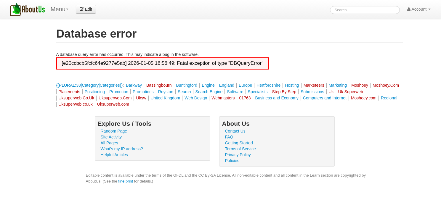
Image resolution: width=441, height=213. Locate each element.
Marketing (338, 85)
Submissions (312, 91)
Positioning (95, 91)
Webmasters (223, 98)
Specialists (258, 91)
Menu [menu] (59, 9)
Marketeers (314, 85)
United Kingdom (165, 98)
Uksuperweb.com (113, 104)
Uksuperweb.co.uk (76, 104)
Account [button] (419, 9)
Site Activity (111, 137)
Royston (165, 91)
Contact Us (235, 131)
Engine (208, 85)
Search (184, 91)
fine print (125, 181)
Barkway (134, 85)
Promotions (143, 91)
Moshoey (359, 85)
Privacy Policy (238, 154)
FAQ (229, 137)
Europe (245, 85)
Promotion (118, 91)
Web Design (196, 98)
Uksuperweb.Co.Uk (76, 98)
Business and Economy (277, 98)
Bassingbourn (159, 85)
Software (235, 91)
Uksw (141, 98)
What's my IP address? (122, 148)
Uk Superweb (350, 91)
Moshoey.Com (386, 85)
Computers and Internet (325, 98)
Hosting (292, 85)
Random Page (114, 131)
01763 (245, 98)
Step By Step (284, 91)
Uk (331, 91)
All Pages (109, 143)
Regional (389, 98)
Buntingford (187, 85)
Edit (86, 9)
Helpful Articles (114, 154)
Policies (232, 160)
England (226, 85)
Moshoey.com (363, 98)
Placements (69, 91)
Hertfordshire (268, 85)
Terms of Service (240, 148)
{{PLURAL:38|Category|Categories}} (89, 85)
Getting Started (239, 143)
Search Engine (209, 91)
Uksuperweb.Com (115, 98)
